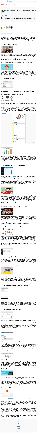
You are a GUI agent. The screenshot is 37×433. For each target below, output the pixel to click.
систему (18, 428)
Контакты (18, 421)
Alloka (15, 135)
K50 (15, 141)
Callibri (6, 15)
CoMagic (16, 126)
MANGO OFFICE (11, 377)
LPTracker (16, 139)
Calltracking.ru (17, 131)
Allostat (34, 219)
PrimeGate (16, 133)
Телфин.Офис (10, 398)
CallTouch (16, 128)
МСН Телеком (10, 341)
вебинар (18, 431)
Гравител (14, 176)
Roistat (6, 17)
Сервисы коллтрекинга (16, 119)
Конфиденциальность (18, 423)
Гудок (15, 137)
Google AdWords (4, 300)
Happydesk (7, 12)
